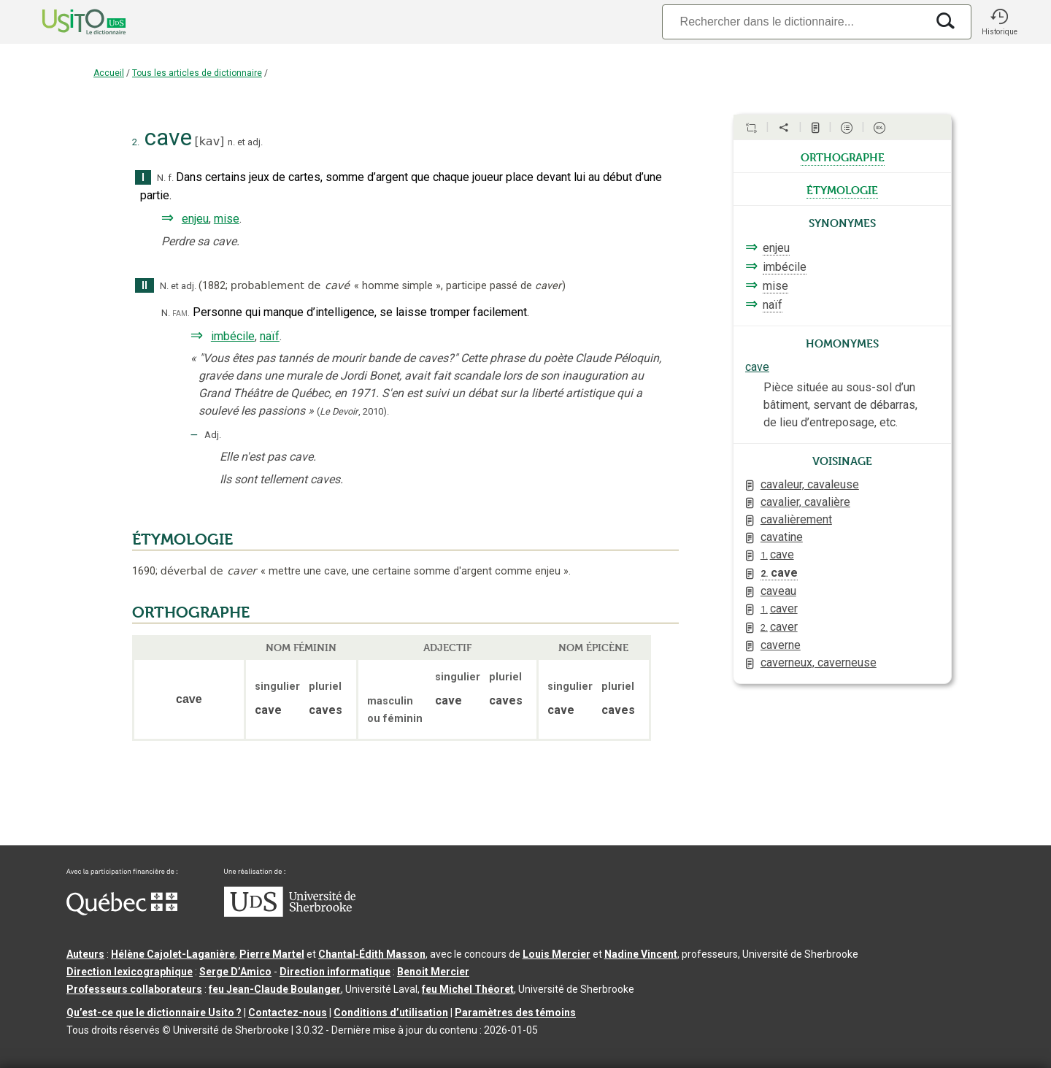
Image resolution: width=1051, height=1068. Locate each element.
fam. (181, 313)
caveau (778, 591)
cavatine (782, 537)
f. (171, 177)
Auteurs (85, 954)
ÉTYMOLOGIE (182, 539)
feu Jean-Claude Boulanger (275, 989)
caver (779, 608)
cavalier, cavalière (805, 502)
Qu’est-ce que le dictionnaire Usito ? (154, 1012)
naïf (270, 336)
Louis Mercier (556, 954)
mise (226, 219)
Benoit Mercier (433, 971)
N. (161, 177)
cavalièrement (796, 519)
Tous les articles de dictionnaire (197, 73)
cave (757, 367)
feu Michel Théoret (468, 989)
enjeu (195, 219)
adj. (255, 142)
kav (209, 141)
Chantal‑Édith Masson (372, 954)
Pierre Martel (271, 954)
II (144, 286)
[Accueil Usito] (68, 22)
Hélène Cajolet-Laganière (173, 954)
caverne (781, 645)
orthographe (843, 156)
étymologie (842, 189)
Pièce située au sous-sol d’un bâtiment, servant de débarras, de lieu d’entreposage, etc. (840, 404)
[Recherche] (794, 21)
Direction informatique (335, 971)
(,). (353, 411)
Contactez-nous (287, 1012)
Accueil (108, 73)
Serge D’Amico (235, 971)
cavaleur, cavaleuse (810, 484)
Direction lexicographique (129, 971)
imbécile (233, 336)
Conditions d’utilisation (391, 1012)
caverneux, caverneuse (819, 662)
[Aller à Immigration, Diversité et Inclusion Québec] (121, 912)
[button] (999, 22)
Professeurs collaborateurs (134, 989)
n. (231, 142)
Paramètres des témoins (515, 1012)
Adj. (212, 434)
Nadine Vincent (640, 954)
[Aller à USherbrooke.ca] (289, 913)
